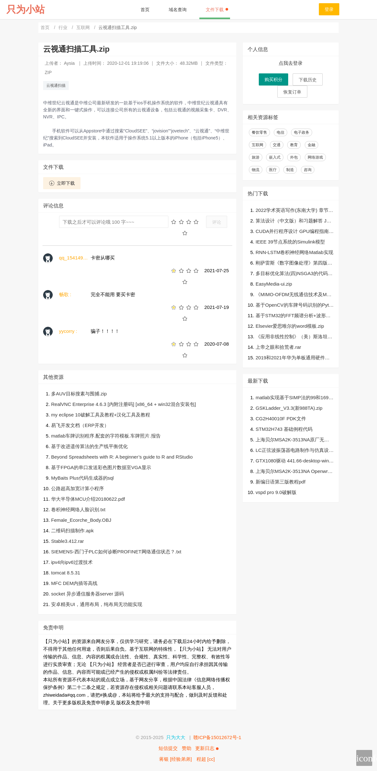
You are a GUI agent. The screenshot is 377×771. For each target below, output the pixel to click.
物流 (255, 170)
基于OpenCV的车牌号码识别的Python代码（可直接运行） (294, 305)
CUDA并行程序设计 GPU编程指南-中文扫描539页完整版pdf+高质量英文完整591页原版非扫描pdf (293, 231)
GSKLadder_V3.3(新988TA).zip (289, 408)
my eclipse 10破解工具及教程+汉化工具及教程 (100, 414)
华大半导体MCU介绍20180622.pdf (88, 499)
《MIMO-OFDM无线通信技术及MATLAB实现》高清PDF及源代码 (294, 295)
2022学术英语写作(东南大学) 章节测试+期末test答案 (294, 210)
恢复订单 (292, 91)
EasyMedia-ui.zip (274, 284)
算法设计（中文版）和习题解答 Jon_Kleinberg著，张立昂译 (294, 221)
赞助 (186, 748)
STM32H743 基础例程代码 (284, 429)
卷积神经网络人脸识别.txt (78, 509)
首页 (145, 9)
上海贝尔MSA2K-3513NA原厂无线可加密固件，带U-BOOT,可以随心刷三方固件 (294, 440)
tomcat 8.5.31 (65, 572)
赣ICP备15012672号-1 (217, 737)
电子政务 (301, 132)
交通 (277, 145)
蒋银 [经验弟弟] (175, 759)
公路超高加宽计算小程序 (77, 488)
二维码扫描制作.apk (72, 530)
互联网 (83, 27)
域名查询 (178, 9)
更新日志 (206, 748)
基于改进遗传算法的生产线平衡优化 (89, 446)
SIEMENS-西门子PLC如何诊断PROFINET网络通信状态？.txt (116, 551)
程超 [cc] (205, 759)
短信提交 (168, 748)
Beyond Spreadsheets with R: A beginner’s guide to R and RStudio (122, 457)
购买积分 (273, 79)
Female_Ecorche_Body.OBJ (81, 520)
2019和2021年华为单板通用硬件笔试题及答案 (293, 358)
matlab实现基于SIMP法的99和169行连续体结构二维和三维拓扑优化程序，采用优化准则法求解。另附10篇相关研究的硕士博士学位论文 (294, 398)
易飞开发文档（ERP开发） (80, 425)
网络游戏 (315, 157)
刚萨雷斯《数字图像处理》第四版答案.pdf (294, 263)
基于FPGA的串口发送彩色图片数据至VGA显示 (101, 467)
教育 (294, 145)
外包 (294, 157)
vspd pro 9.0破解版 (276, 492)
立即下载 (62, 183)
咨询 (308, 170)
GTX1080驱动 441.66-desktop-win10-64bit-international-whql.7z (294, 461)
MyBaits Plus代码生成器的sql (82, 478)
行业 (63, 27)
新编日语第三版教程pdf (280, 481)
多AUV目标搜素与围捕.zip (79, 393)
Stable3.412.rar (67, 541)
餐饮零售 (259, 132)
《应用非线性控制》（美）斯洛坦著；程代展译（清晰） (291, 337)
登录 (329, 9)
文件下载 (217, 9)
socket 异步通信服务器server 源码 (87, 593)
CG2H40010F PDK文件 (281, 418)
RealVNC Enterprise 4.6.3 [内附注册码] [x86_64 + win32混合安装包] (123, 404)
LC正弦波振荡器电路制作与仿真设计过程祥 (295, 450)
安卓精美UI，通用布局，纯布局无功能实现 (96, 604)
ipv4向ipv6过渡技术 (72, 562)
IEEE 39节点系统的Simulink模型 (290, 241)
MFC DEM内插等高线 (74, 583)
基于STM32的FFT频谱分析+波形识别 (293, 316)
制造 (290, 170)
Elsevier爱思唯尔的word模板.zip (290, 326)
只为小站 (25, 9)
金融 (311, 145)
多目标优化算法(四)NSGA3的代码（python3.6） (292, 274)
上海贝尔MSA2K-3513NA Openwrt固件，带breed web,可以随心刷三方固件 (294, 471)
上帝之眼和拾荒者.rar (278, 347)
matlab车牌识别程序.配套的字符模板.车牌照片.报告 (106, 435)
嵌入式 (275, 157)
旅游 (255, 157)
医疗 (273, 170)
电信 (280, 132)
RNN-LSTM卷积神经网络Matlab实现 (294, 252)
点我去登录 (291, 63)
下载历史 (308, 79)
